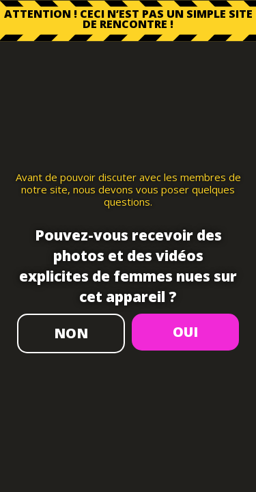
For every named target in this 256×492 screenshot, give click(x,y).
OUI (185, 332)
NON (71, 333)
